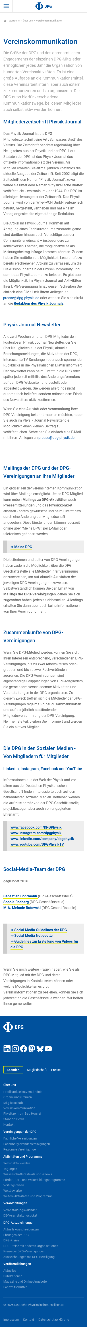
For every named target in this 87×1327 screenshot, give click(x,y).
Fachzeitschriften (15, 1287)
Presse (55, 1070)
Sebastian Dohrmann (20, 896)
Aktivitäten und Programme (22, 1157)
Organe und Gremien (17, 1097)
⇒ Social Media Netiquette (31, 935)
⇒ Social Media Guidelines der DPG (38, 930)
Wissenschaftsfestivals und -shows (27, 1174)
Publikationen (12, 1276)
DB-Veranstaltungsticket (20, 1215)
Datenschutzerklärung (53, 1320)
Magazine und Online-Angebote (25, 1281)
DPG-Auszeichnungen (18, 1223)
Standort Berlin (13, 1119)
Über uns (28, 20)
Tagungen (10, 1169)
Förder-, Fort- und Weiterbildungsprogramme (34, 1180)
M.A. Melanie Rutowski (22, 908)
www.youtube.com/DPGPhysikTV (37, 844)
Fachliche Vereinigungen (20, 1138)
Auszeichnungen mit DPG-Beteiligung (29, 1257)
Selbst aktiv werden (16, 1163)
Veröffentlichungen (17, 1264)
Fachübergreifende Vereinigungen (26, 1144)
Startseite (12, 20)
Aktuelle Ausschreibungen (21, 1229)
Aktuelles (9, 1270)
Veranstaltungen (15, 1203)
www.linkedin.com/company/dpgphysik (42, 839)
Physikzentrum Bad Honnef (22, 1113)
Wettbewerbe (12, 1190)
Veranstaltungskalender (20, 1210)
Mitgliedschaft (37, 1070)
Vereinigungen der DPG (20, 1132)
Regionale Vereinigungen (20, 1149)
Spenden (13, 1070)
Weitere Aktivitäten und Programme (27, 1196)
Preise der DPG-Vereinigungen (24, 1251)
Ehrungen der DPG (16, 1235)
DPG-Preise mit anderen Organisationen (30, 1246)
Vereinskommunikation (19, 1108)
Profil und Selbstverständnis (22, 1092)
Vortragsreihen (13, 1185)
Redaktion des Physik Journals (38, 303)
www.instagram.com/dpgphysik (36, 833)
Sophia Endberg (16, 902)
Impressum (11, 1320)
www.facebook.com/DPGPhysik (36, 827)
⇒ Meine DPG (21, 547)
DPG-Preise (11, 1240)
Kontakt (8, 1124)
